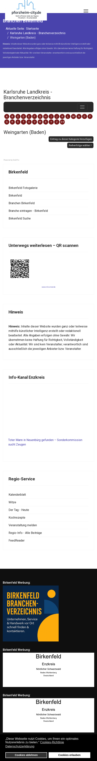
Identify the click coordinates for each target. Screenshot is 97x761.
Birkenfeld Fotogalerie (23, 188)
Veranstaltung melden (23, 525)
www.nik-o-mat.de (48, 287)
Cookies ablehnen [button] (26, 755)
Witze (12, 502)
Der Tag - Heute (19, 510)
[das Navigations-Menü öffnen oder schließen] (82, 107)
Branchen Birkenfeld (22, 203)
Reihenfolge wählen (79, 145)
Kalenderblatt (17, 494)
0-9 (62, 121)
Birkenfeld (15, 195)
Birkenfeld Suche (20, 218)
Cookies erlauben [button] (69, 755)
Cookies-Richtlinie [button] (52, 742)
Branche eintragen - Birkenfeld (28, 211)
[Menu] (86, 11)
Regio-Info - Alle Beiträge (25, 533)
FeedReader (17, 540)
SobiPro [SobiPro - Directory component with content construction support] (16, 160)
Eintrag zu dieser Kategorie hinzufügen (71, 139)
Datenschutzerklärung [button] (19, 746)
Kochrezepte (17, 517)
